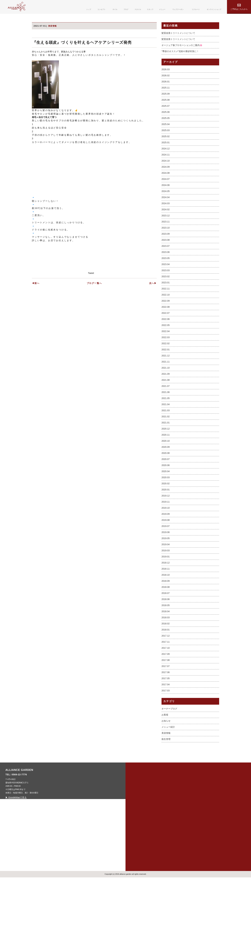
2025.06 (166, 161)
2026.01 (166, 131)
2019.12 (166, 545)
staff (163, 820)
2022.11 (166, 338)
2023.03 (166, 320)
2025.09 (166, 143)
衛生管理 (166, 788)
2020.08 (166, 502)
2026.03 (166, 119)
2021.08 (166, 429)
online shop (199, 836)
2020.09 (166, 496)
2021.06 (166, 442)
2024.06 (166, 234)
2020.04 (166, 521)
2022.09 (166, 350)
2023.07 (166, 295)
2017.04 (166, 734)
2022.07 (166, 362)
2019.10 (166, 557)
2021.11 (166, 411)
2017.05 (166, 728)
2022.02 (166, 393)
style (137, 852)
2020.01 (166, 539)
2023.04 (166, 314)
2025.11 (166, 137)
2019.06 (166, 582)
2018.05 (166, 655)
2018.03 (166, 667)
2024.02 (166, 259)
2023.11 (166, 271)
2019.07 (166, 576)
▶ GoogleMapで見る (78, 847)
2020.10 (166, 490)
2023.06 (166, 301)
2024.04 (166, 247)
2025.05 (166, 168)
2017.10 (166, 697)
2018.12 (166, 612)
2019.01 (166, 606)
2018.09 (166, 630)
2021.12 (166, 405)
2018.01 (166, 679)
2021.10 (166, 417)
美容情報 (166, 782)
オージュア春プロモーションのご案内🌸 (182, 95)
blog (137, 844)
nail (136, 836)
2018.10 (166, 624)
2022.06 (166, 368)
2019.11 (166, 551)
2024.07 (166, 228)
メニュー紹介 (168, 776)
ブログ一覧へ (94, 404)
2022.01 (166, 399)
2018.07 (166, 643)
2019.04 (166, 594)
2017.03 (166, 740)
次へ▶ (153, 404)
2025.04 (166, 174)
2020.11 (166, 484)
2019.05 (166, 588)
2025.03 (166, 180)
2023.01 (166, 332)
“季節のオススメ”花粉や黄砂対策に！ (180, 101)
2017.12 (166, 685)
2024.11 (166, 204)
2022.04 (166, 381)
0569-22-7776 (82, 824)
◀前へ (35, 404)
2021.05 (166, 448)
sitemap (196, 820)
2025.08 (166, 149)
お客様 (165, 764)
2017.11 (166, 691)
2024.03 (166, 253)
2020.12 (166, 478)
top (136, 820)
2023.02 (166, 326)
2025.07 (166, 155)
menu (163, 828)
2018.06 (166, 649)
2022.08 (166, 356)
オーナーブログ (169, 758)
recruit (165, 844)
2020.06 (166, 515)
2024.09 (166, 216)
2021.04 (166, 454)
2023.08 (166, 289)
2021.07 (166, 435)
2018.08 (166, 636)
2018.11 (166, 618)
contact (165, 852)
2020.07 (166, 509)
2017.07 (166, 716)
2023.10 (166, 277)
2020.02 (166, 533)
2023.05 (166, 308)
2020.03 (166, 527)
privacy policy (201, 828)
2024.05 (166, 241)
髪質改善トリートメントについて (178, 82)
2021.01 (166, 472)
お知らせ (166, 770)
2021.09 (166, 423)
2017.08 (166, 709)
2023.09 (166, 283)
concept (139, 828)
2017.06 (166, 722)
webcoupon (168, 836)
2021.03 (166, 460)
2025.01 (166, 192)
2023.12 (166, 265)
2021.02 (166, 466)
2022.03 (166, 387)
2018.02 (166, 673)
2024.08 (166, 222)
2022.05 (166, 375)
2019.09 (166, 563)
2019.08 (166, 569)
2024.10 (166, 210)
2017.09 (166, 703)
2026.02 (166, 125)
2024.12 (166, 198)
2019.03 (166, 600)
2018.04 (166, 661)
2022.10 (166, 344)
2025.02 (166, 186)
